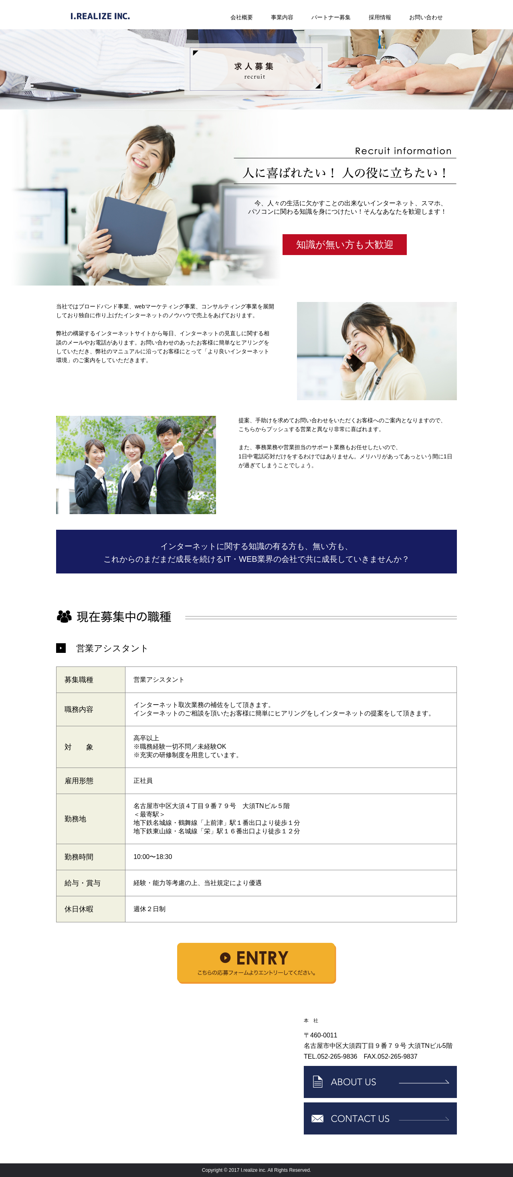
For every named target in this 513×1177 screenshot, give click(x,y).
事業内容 (282, 17)
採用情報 (380, 17)
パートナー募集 (331, 17)
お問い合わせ (426, 17)
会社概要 (241, 17)
